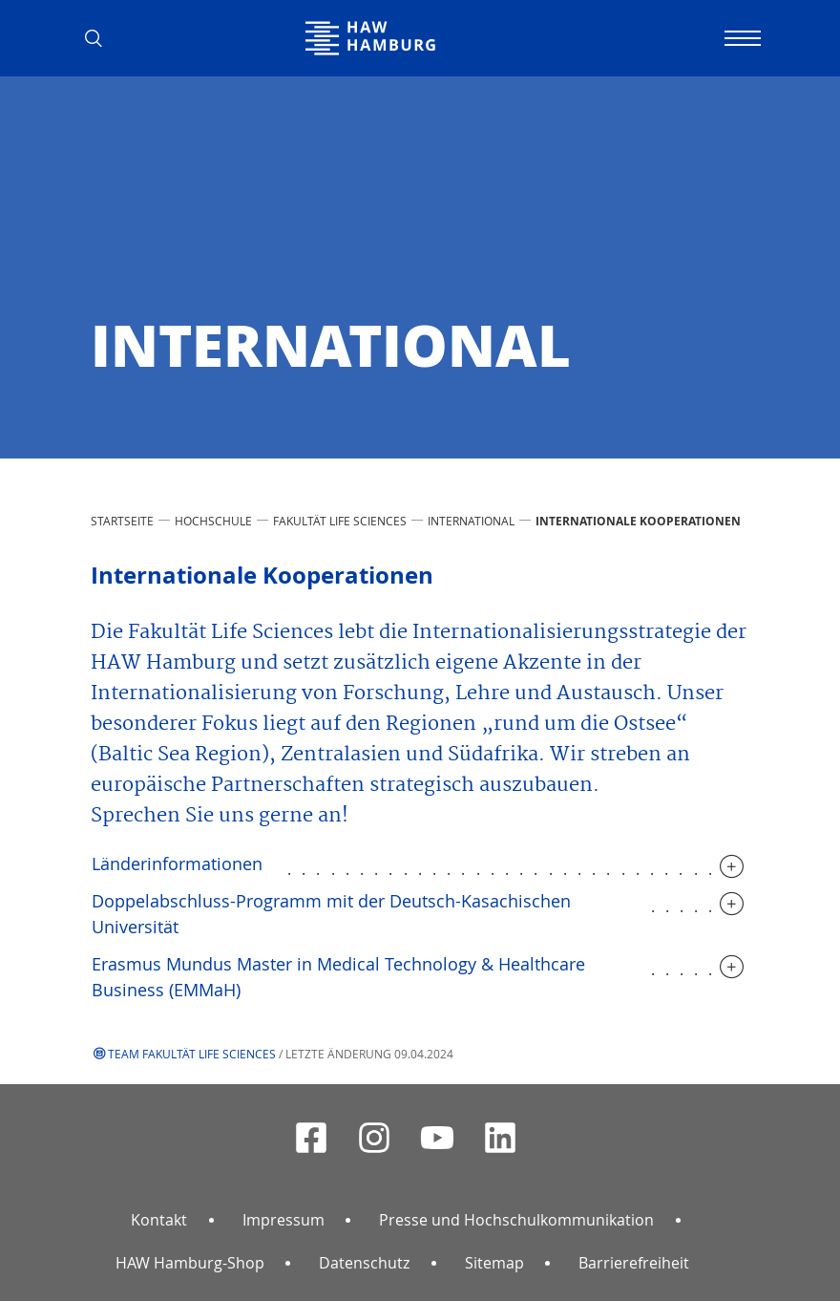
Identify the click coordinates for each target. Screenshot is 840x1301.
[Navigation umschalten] (740, 38)
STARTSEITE (122, 520)
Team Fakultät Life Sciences (192, 1053)
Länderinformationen (177, 863)
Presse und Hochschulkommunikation (516, 1219)
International (471, 520)
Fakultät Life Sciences (340, 520)
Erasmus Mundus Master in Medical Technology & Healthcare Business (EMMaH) (338, 976)
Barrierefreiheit (633, 1262)
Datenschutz (364, 1262)
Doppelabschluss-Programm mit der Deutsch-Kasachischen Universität (331, 913)
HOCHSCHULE (213, 520)
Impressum (283, 1219)
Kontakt (159, 1219)
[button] (100, 38)
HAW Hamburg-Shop (190, 1262)
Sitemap (494, 1262)
